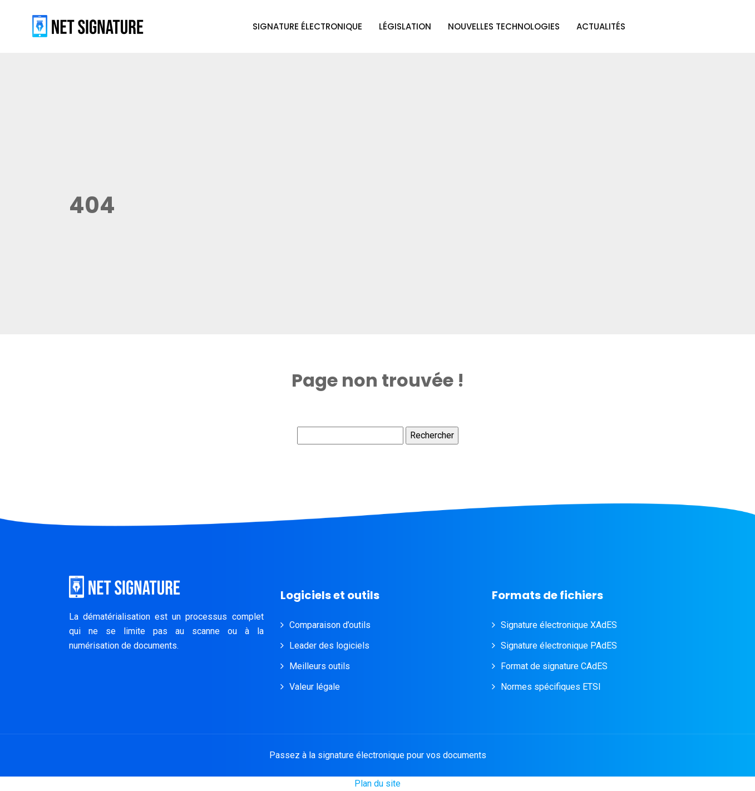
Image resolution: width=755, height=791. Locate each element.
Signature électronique (307, 26)
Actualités (600, 26)
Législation (405, 26)
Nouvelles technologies (504, 26)
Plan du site (377, 783)
